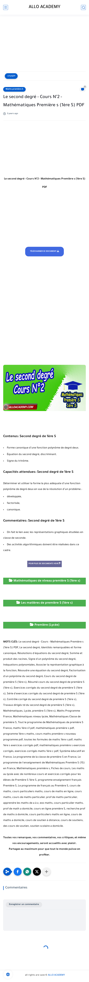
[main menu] (5, 7)
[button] (18, 872)
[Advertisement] (44, 43)
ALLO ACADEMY (44, 7)
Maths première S (14, 89)
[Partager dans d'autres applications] (46, 872)
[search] (83, 7)
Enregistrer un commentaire (24, 904)
